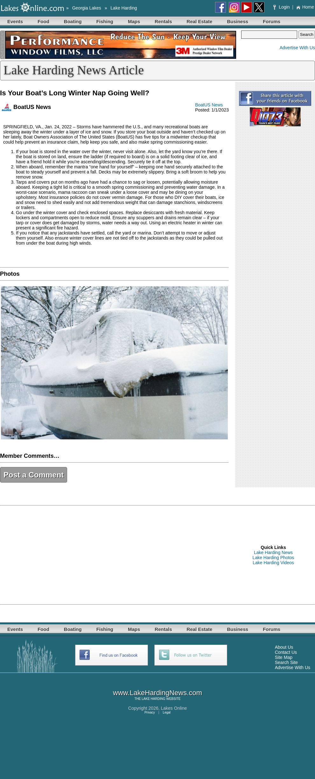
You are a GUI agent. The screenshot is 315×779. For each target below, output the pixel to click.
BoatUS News (209, 104)
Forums (271, 21)
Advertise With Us (297, 47)
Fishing (104, 21)
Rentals (163, 21)
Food (43, 21)
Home (305, 7)
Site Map (283, 657)
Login (282, 7)
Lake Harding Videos (273, 562)
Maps (134, 21)
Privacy (149, 712)
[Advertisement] (110, 555)
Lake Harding (123, 7)
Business (237, 21)
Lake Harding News (273, 552)
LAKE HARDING (153, 699)
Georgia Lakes (86, 7)
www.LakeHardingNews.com (157, 693)
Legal (167, 712)
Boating (73, 21)
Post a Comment (34, 475)
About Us (284, 647)
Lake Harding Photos (273, 557)
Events (15, 21)
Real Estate (200, 21)
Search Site (286, 662)
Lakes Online (174, 708)
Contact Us (286, 652)
